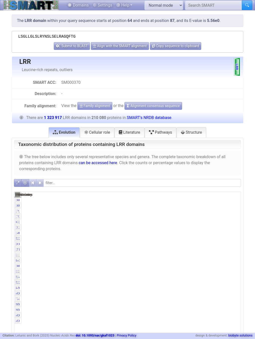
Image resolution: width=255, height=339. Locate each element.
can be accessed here (98, 162)
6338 (186, 222)
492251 (216, 260)
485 (187, 293)
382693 (216, 282)
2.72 (202, 238)
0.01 (234, 200)
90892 (217, 211)
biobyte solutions (240, 335)
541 (219, 304)
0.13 (202, 244)
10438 (185, 233)
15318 (185, 211)
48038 (217, 299)
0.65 (234, 288)
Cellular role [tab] (97, 132)
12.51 (233, 255)
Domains (78, 5)
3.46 (202, 299)
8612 (186, 288)
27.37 (201, 282)
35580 (217, 238)
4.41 (234, 277)
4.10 (202, 288)
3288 (186, 271)
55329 (217, 288)
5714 (186, 238)
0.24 (202, 315)
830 (219, 200)
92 (188, 304)
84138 (185, 260)
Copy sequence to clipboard (175, 46)
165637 (216, 255)
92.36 (201, 227)
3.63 (234, 299)
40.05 (201, 260)
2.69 (234, 238)
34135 (217, 222)
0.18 (234, 293)
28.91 (233, 282)
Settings (102, 5)
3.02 (202, 222)
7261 (186, 299)
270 (187, 244)
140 (187, 200)
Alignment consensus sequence (153, 106)
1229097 (215, 227)
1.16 (234, 211)
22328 (217, 271)
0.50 (202, 266)
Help (122, 5)
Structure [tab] (191, 132)
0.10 (234, 244)
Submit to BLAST (72, 46)
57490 (185, 282)
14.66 (233, 227)
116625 (184, 249)
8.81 (234, 249)
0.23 (202, 293)
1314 (218, 244)
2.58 (234, 222)
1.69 (234, 271)
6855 (218, 266)
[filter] (142, 183)
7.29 (202, 211)
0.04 (202, 304)
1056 (186, 266)
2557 (218, 315)
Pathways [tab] (160, 132)
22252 (185, 255)
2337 (218, 293)
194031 (184, 227)
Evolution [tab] (64, 132)
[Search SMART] (213, 5)
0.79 (234, 233)
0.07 (202, 200)
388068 (216, 277)
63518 (217, 233)
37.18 (233, 260)
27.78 (201, 277)
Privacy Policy (126, 335)
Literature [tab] (129, 132)
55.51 (201, 249)
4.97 (202, 233)
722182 (216, 249)
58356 (185, 277)
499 (187, 315)
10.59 (201, 255)
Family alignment (95, 106)
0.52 (234, 266)
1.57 (202, 271)
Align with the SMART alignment (120, 46)
